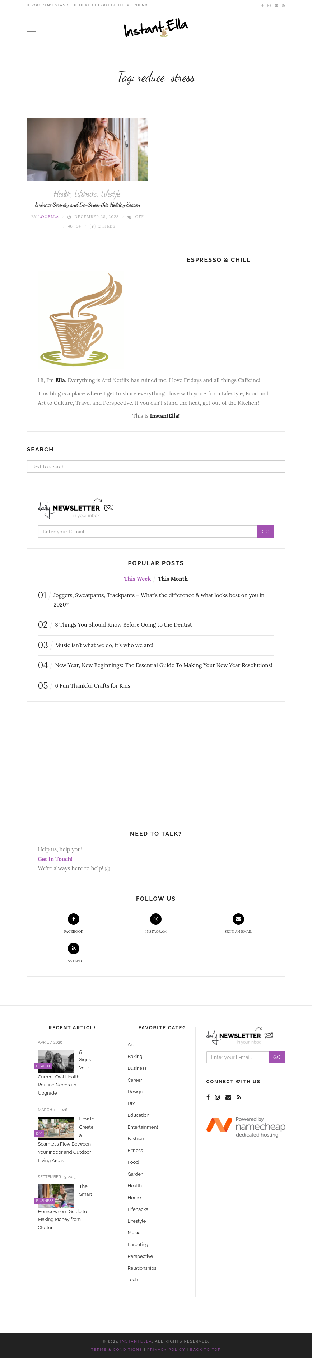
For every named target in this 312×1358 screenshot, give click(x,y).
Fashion (136, 1138)
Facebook (73, 923)
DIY (131, 1103)
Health (62, 193)
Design (135, 1091)
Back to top (205, 1350)
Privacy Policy (166, 1350)
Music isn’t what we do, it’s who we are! (96, 645)
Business (137, 1068)
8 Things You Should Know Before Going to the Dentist (115, 624)
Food (133, 1162)
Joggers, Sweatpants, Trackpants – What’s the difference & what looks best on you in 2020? (151, 599)
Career (135, 1080)
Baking (135, 1056)
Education (138, 1115)
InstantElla (136, 1341)
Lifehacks (86, 193)
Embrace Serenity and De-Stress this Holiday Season (87, 204)
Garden (136, 1174)
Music (134, 1232)
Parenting (138, 1244)
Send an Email (238, 923)
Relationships (142, 1268)
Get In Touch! (55, 859)
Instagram (156, 923)
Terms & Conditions (117, 1350)
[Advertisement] (87, 766)
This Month (173, 578)
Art (131, 1044)
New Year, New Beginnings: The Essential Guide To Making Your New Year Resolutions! (155, 665)
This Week (137, 578)
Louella (48, 216)
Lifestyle (111, 193)
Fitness (135, 1150)
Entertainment (143, 1127)
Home (134, 1197)
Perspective (140, 1256)
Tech (133, 1279)
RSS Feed (73, 953)
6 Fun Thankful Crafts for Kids (84, 685)
